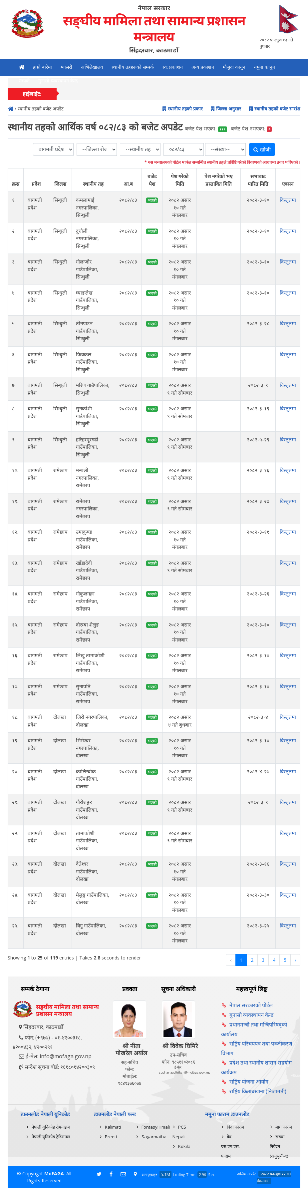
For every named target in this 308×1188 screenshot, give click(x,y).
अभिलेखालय (92, 67)
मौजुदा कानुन (234, 67)
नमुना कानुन (264, 67)
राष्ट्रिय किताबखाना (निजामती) (257, 1091)
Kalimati (113, 1127)
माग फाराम (283, 1127)
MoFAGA (54, 1173)
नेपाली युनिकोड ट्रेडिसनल (51, 1137)
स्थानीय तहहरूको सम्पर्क (133, 67)
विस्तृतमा (288, 199)
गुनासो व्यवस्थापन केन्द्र (58, 80)
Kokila (184, 1146)
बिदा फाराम (235, 1127)
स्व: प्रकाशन (172, 67)
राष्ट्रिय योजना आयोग (248, 1081)
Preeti (111, 1137)
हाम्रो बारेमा (42, 67)
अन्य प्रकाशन (202, 67)
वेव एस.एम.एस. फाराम (230, 1146)
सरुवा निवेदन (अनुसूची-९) (279, 1146)
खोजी (262, 149)
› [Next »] (295, 960)
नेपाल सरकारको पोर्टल (251, 1005)
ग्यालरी (66, 67)
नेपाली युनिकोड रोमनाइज (51, 1127)
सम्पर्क (24, 80)
